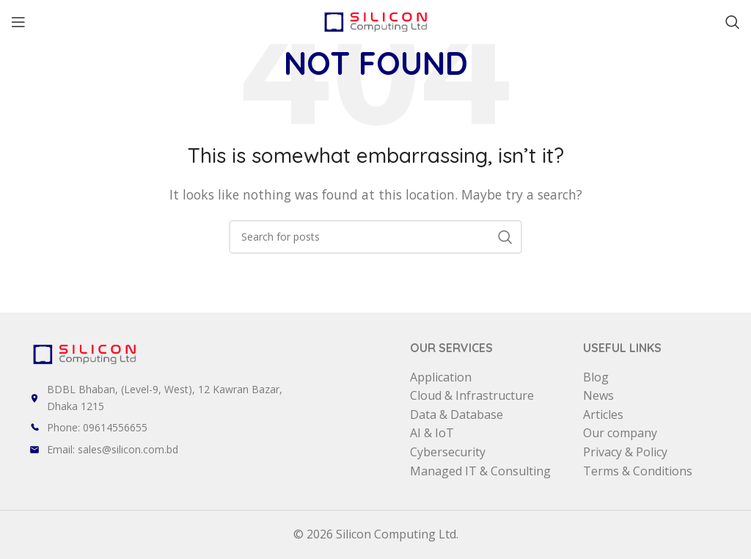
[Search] (732, 22)
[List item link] (219, 428)
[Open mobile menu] (18, 22)
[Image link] (84, 353)
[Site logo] (375, 20)
